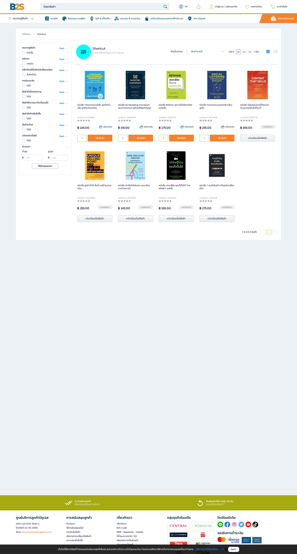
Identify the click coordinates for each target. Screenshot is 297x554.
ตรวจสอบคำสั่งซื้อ (74, 540)
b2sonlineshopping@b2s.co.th (37, 532)
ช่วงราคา (26, 146)
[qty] (82, 138)
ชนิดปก (25, 58)
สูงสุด (50, 151)
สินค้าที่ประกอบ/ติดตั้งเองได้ (35, 102)
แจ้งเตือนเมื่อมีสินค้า (257, 138)
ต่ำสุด (24, 151)
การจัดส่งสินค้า (73, 532)
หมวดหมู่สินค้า (28, 47)
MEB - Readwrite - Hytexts (130, 532)
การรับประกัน (28, 80)
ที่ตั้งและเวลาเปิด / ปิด (127, 536)
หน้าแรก (26, 34)
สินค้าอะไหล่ (27, 124)
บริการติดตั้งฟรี (29, 135)
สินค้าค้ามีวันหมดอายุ (31, 91)
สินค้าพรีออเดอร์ (286, 18)
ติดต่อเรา (70, 523)
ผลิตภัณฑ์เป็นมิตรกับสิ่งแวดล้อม (37, 69)
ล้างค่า (61, 48)
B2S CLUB (122, 528)
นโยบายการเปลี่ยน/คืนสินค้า (78, 536)
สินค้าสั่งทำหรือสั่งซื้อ (31, 113)
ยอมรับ (233, 549)
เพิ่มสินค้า (100, 138)
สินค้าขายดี (207, 51)
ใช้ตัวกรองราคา (45, 166)
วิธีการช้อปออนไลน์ (74, 528)
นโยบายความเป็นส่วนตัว (127, 540)
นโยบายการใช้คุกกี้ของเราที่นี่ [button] (210, 549)
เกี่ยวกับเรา (122, 523)
